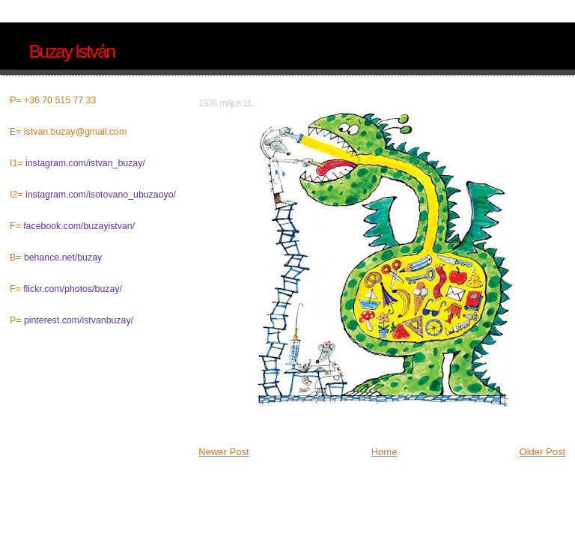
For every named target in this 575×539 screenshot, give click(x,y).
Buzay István (71, 51)
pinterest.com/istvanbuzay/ (78, 320)
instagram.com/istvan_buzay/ (85, 163)
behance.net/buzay (63, 257)
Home (384, 451)
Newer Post (223, 451)
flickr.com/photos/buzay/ (72, 289)
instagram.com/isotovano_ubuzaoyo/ (100, 194)
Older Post (542, 451)
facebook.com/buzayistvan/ (79, 226)
